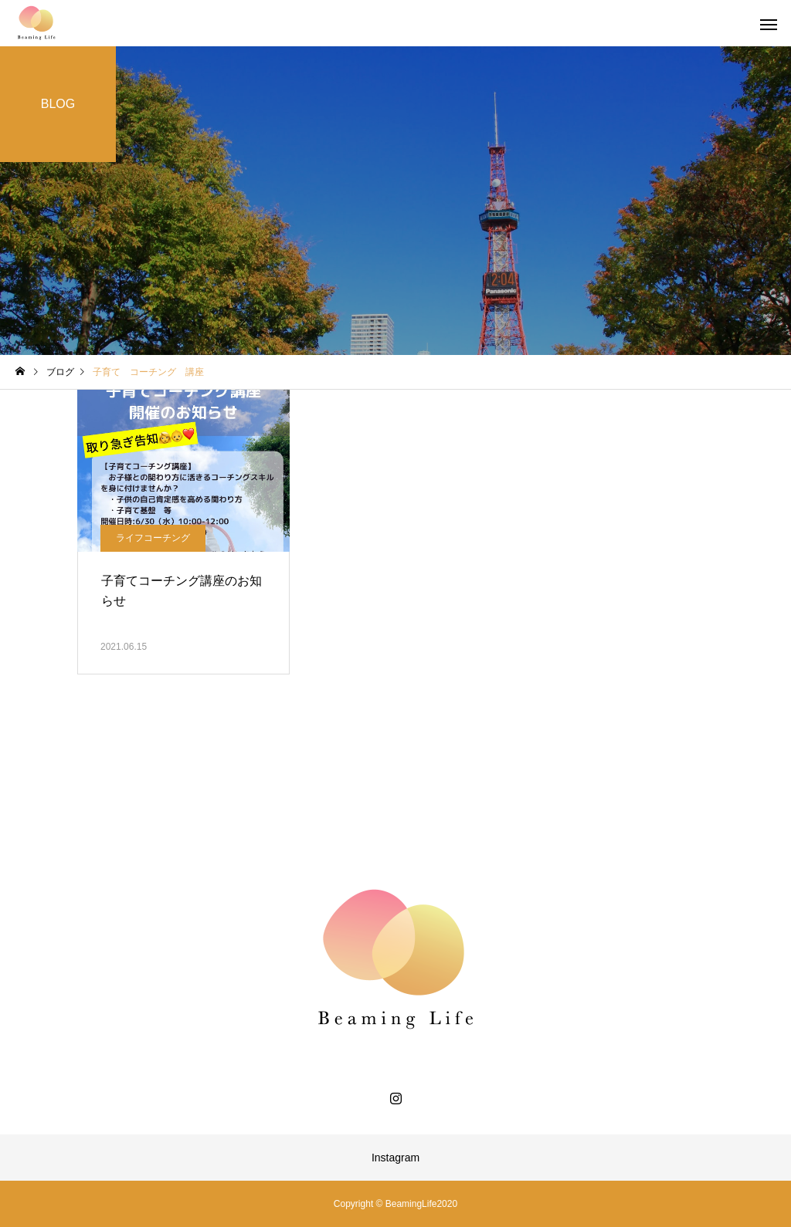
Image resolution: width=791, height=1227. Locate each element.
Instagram (395, 1157)
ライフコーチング (153, 537)
